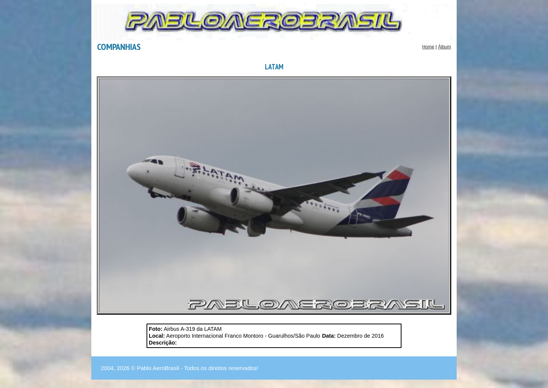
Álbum (444, 47)
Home (428, 47)
